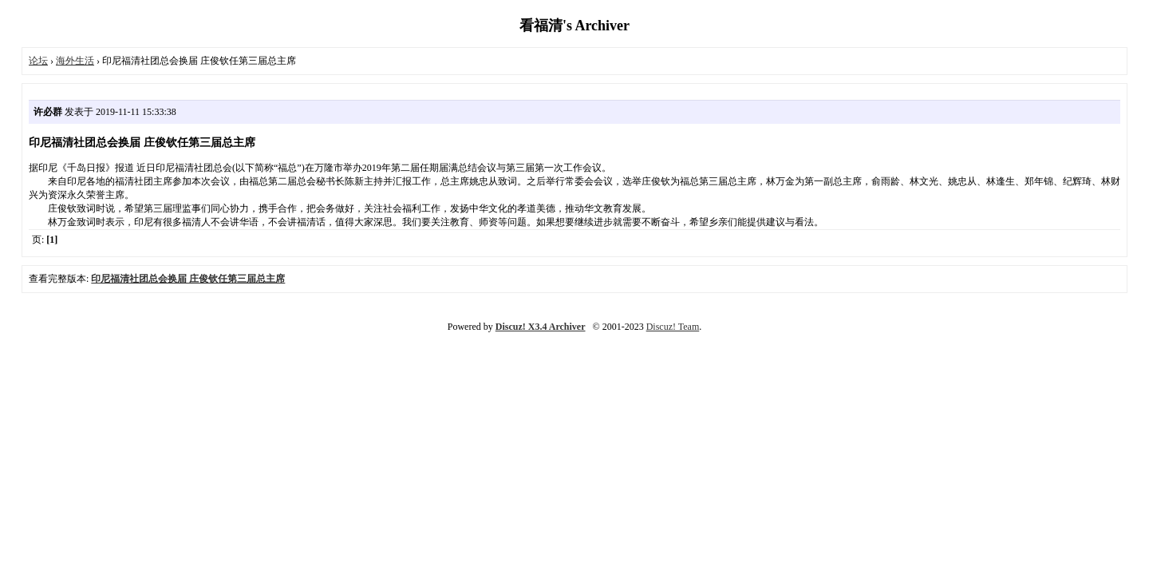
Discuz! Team (673, 326)
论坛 (38, 60)
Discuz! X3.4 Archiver (541, 326)
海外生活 (75, 60)
